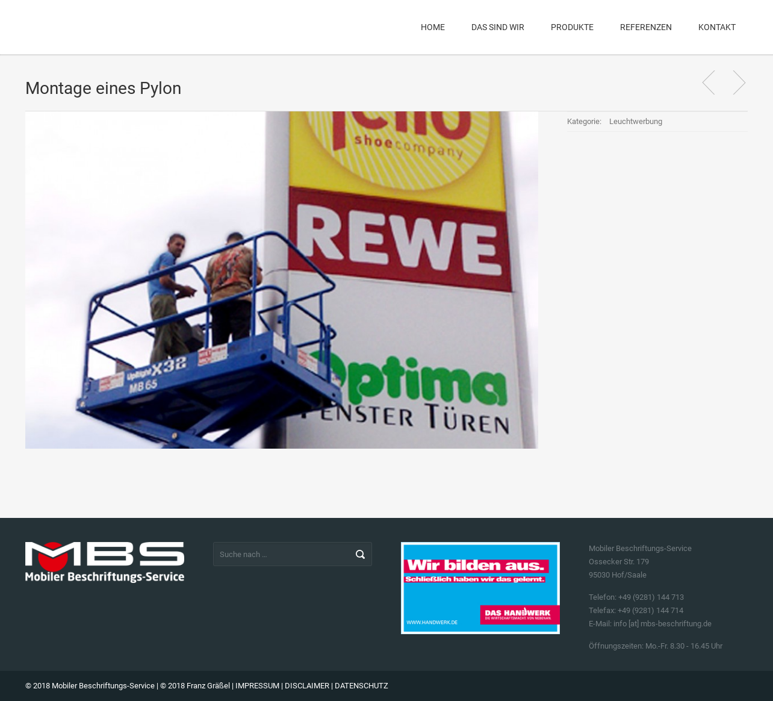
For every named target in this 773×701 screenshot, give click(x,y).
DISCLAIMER (307, 685)
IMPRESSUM (257, 685)
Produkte (572, 27)
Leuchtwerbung (635, 121)
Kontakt (717, 27)
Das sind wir (497, 27)
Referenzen (646, 27)
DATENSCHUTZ (361, 685)
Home (433, 27)
